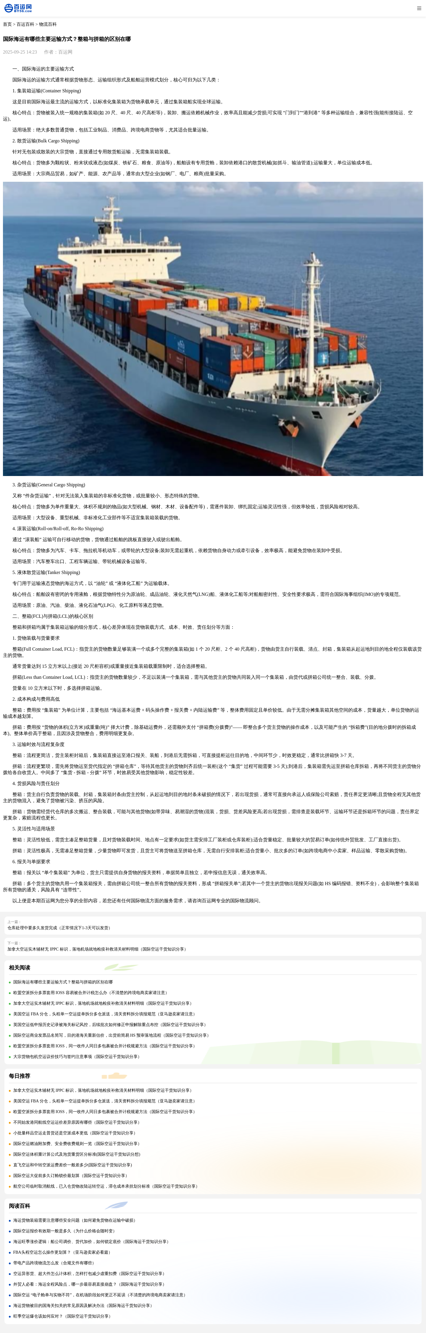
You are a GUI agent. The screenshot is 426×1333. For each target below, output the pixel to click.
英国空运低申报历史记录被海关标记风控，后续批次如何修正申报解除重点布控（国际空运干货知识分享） (110, 1024)
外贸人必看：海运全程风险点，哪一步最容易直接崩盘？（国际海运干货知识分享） (90, 1284)
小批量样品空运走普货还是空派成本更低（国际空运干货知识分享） (75, 1133)
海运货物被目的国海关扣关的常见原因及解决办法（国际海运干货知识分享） (83, 1305)
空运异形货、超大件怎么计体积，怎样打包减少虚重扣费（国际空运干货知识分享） (90, 1273)
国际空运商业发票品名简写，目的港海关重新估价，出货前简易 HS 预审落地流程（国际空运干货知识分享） (112, 1035)
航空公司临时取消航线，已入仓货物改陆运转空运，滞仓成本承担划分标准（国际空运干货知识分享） (106, 1186)
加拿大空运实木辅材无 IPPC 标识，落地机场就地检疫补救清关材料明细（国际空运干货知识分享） (97, 949)
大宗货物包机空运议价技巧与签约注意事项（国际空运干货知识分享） (77, 1056)
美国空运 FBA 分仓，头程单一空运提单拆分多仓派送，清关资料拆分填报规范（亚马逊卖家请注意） (105, 1014)
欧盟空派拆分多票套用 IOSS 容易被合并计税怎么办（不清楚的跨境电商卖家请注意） (91, 992)
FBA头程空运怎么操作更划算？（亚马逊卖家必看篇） (62, 1252)
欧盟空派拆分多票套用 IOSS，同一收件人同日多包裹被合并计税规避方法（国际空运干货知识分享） (105, 1046)
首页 (7, 24)
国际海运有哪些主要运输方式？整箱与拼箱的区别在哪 (63, 982)
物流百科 (48, 24)
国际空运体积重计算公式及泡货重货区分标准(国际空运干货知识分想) (76, 1154)
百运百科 (25, 24)
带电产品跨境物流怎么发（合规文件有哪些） (54, 1263)
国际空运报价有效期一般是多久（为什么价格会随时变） (65, 1231)
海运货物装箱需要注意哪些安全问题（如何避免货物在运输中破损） (75, 1220)
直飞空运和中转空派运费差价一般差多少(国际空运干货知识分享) (72, 1165)
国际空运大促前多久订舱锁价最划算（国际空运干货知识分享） (71, 1175)
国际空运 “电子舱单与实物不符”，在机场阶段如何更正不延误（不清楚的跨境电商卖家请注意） (100, 1295)
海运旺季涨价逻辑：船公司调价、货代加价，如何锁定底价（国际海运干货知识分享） (92, 1241)
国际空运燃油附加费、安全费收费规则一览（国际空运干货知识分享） (77, 1143)
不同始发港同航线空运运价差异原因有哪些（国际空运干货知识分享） (77, 1122)
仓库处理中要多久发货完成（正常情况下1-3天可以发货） (59, 928)
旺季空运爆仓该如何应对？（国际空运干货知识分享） (63, 1316)
